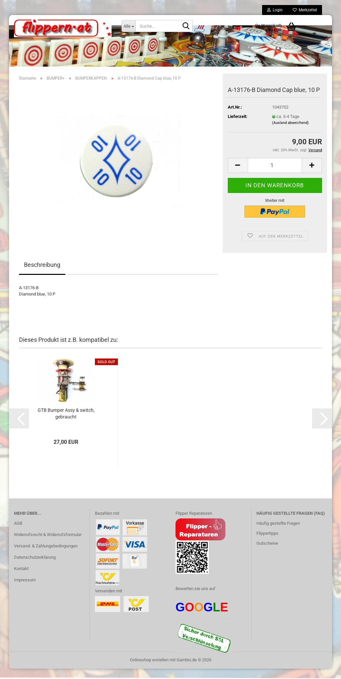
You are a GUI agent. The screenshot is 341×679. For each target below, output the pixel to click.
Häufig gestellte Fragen (278, 533)
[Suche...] (129, 26)
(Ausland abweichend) (290, 133)
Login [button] (275, 10)
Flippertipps (267, 543)
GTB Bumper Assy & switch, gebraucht (66, 424)
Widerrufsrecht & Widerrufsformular (48, 545)
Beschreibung (42, 275)
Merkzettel (305, 10)
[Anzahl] (275, 175)
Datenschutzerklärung (35, 567)
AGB (18, 533)
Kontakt (21, 578)
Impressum (25, 590)
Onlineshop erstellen (149, 670)
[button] (238, 175)
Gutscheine (267, 553)
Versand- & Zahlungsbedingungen (46, 556)
